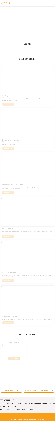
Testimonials (40, 415)
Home (4, 415)
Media (20, 415)
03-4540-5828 (27, 409)
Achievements (29, 415)
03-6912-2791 (9, 409)
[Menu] (53, 3)
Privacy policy (27, 416)
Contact (49, 415)
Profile (10, 415)
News (15, 415)
